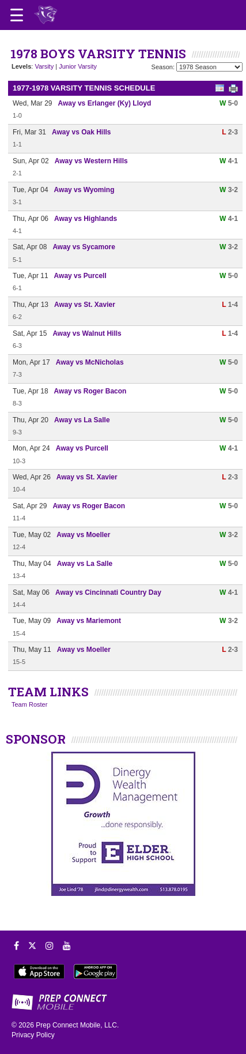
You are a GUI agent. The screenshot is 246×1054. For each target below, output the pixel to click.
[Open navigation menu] (17, 15)
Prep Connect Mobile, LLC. (77, 1025)
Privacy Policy (33, 1035)
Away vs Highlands (85, 219)
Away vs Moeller (83, 535)
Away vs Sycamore (83, 247)
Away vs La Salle (82, 420)
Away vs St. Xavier (84, 305)
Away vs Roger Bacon (90, 391)
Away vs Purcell (80, 276)
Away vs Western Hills (91, 161)
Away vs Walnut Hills (86, 333)
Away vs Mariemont (88, 621)
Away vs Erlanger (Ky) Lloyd (104, 103)
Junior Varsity (78, 66)
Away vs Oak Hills (81, 132)
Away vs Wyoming (84, 190)
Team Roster (29, 704)
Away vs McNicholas (90, 362)
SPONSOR (36, 739)
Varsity (44, 66)
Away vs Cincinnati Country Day (108, 592)
